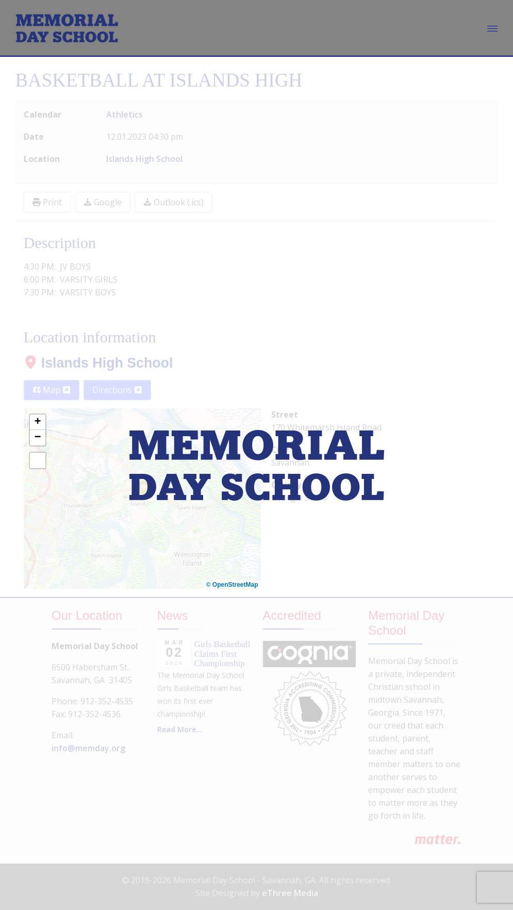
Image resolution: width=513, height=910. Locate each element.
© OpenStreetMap (232, 584)
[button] (37, 422)
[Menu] (492, 28)
